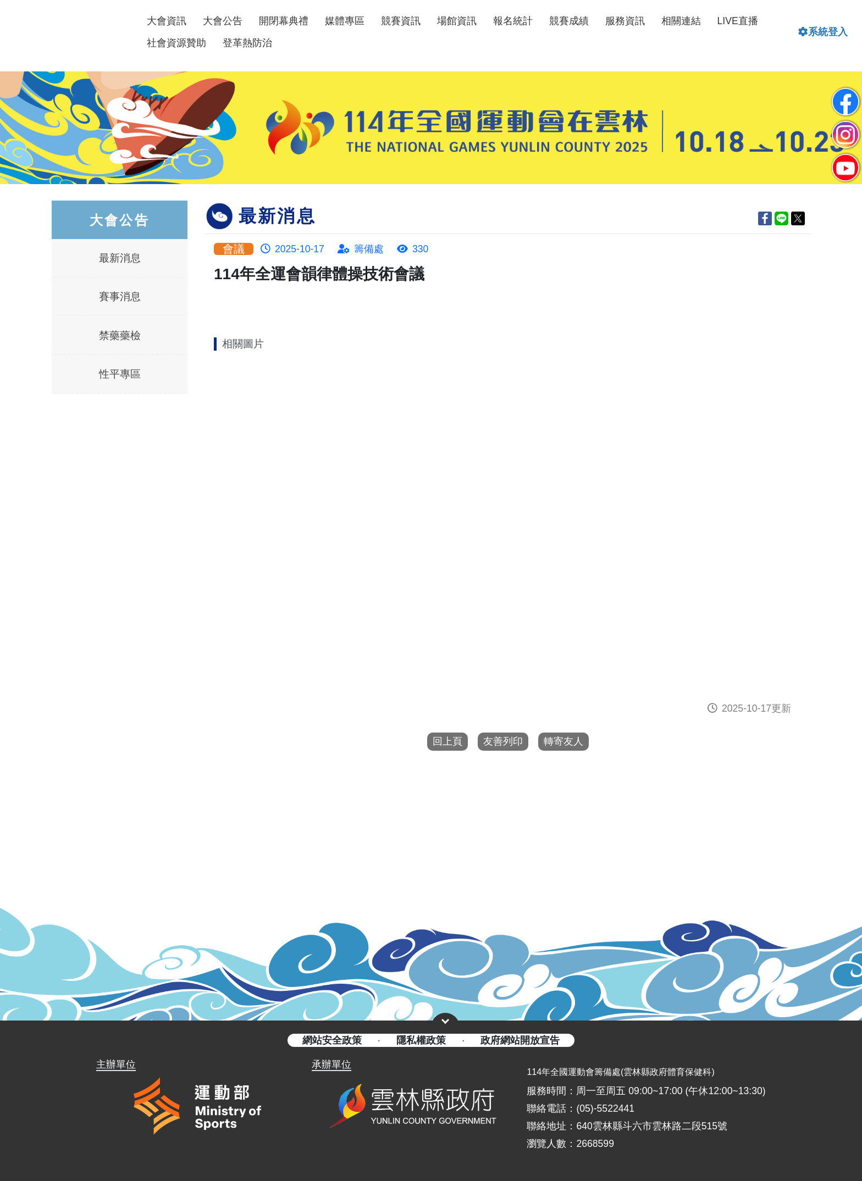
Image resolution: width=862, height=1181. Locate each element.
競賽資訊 (401, 20)
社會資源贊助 (176, 42)
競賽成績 (569, 20)
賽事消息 (120, 296)
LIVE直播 (737, 20)
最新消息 (120, 257)
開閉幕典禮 (283, 20)
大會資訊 (166, 20)
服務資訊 (625, 20)
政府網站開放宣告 (520, 1040)
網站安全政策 (332, 1040)
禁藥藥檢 (120, 335)
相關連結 (681, 20)
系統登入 (823, 31)
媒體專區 (344, 20)
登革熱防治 (247, 42)
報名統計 (513, 20)
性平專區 (120, 373)
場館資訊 (457, 20)
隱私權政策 (421, 1040)
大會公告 (222, 20)
